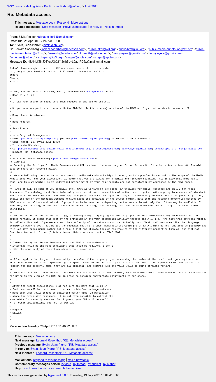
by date (66, 364)
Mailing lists (33, 6)
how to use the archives (38, 368)
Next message (51, 26)
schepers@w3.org (22, 57)
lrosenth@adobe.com (63, 53)
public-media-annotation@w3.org (170, 49)
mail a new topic (78, 360)
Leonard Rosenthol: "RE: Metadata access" (64, 340)
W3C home (14, 6)
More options (79, 22)
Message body (45, 22)
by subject (94, 364)
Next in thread (114, 26)
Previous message (75, 26)
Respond (63, 22)
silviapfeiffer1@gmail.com (55, 36)
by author (109, 364)
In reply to (95, 26)
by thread (79, 364)
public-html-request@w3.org (39, 138)
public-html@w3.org (68, 6)
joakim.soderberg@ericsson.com (62, 49)
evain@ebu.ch (52, 45)
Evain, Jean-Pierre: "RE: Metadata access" (70, 344)
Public (48, 6)
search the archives (69, 368)
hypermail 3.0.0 (58, 375)
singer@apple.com (78, 57)
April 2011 (91, 6)
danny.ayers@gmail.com (129, 53)
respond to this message (49, 360)
